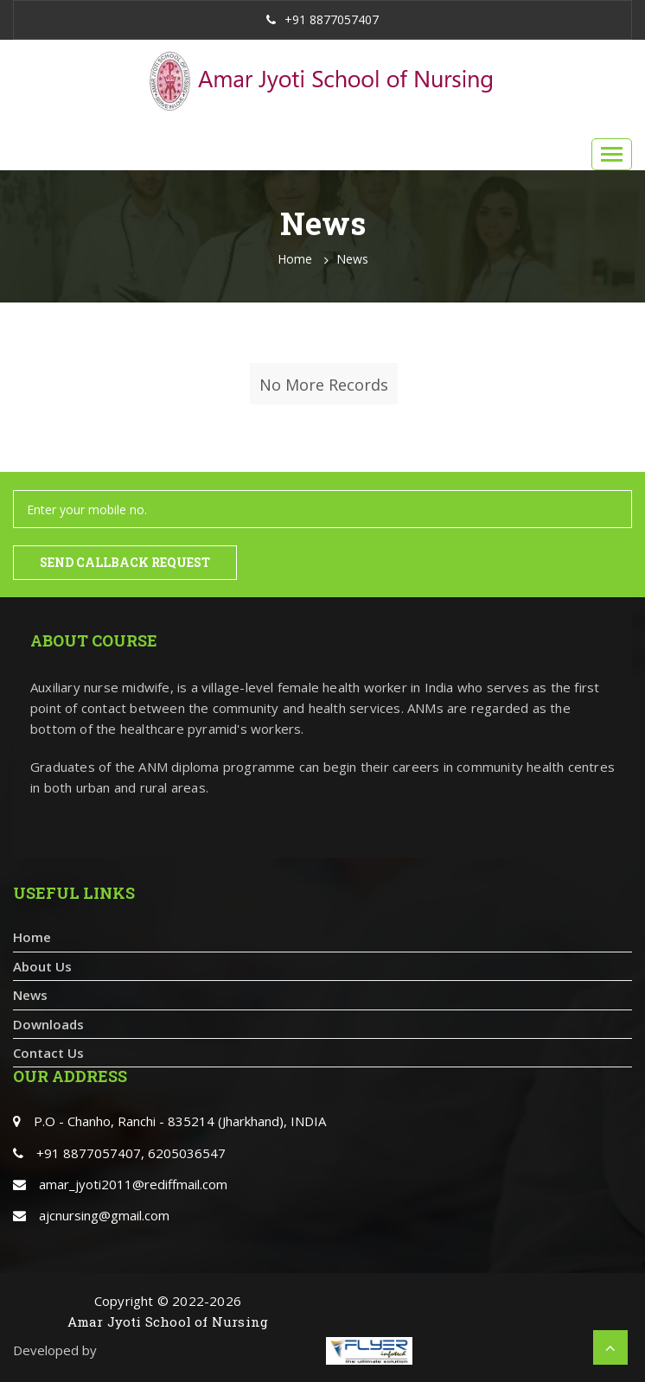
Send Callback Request (125, 562)
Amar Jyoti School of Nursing (168, 1321)
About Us (42, 966)
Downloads (48, 1024)
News (352, 259)
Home (295, 259)
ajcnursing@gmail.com (104, 1215)
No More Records (323, 384)
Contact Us (48, 1052)
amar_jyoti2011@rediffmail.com (133, 1184)
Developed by (55, 1350)
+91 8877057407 (322, 19)
